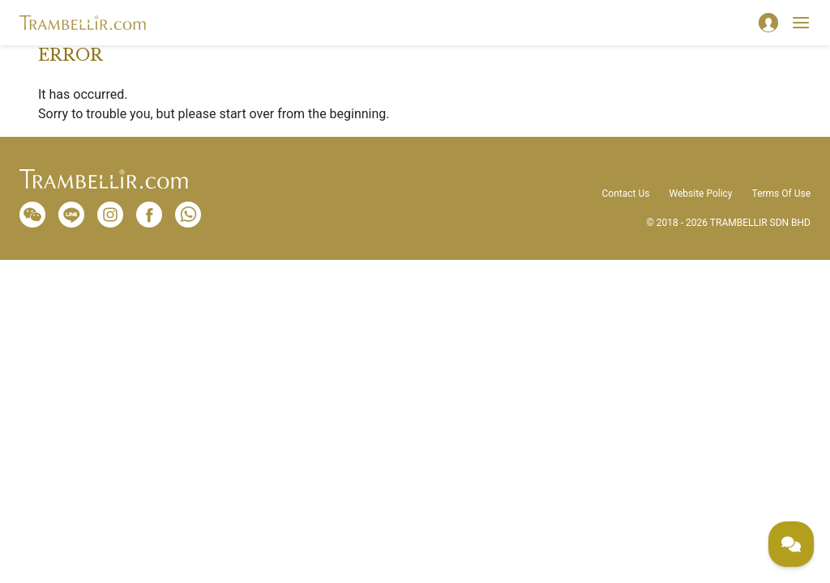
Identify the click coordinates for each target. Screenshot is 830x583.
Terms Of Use (781, 193)
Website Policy (700, 193)
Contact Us (626, 193)
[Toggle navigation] (801, 22)
